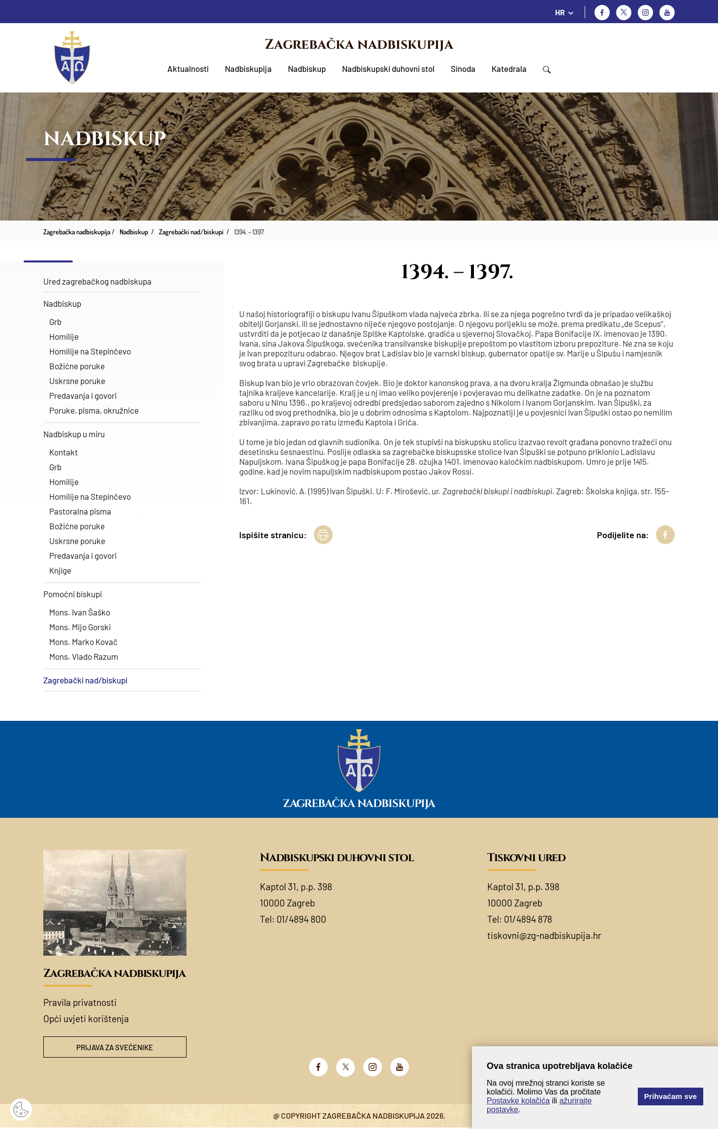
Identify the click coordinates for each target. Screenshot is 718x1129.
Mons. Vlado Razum (83, 656)
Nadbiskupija (248, 68)
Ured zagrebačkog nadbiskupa (97, 281)
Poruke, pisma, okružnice (94, 410)
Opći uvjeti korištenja (86, 1018)
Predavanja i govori (83, 395)
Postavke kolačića (518, 1101)
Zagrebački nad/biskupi (85, 680)
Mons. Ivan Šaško (79, 612)
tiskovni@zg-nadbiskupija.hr (544, 935)
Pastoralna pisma (80, 511)
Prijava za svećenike (114, 1047)
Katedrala (509, 68)
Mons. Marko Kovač (83, 641)
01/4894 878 (528, 919)
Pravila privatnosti (80, 1002)
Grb (55, 321)
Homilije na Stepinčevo (90, 351)
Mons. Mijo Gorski (80, 627)
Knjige (60, 570)
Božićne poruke (77, 366)
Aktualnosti (188, 68)
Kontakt (63, 452)
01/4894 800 (301, 919)
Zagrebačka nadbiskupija (359, 44)
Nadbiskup (307, 68)
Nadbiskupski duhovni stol (388, 68)
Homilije (64, 336)
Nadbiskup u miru (74, 434)
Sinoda (463, 68)
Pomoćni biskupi (72, 594)
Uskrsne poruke (77, 381)
